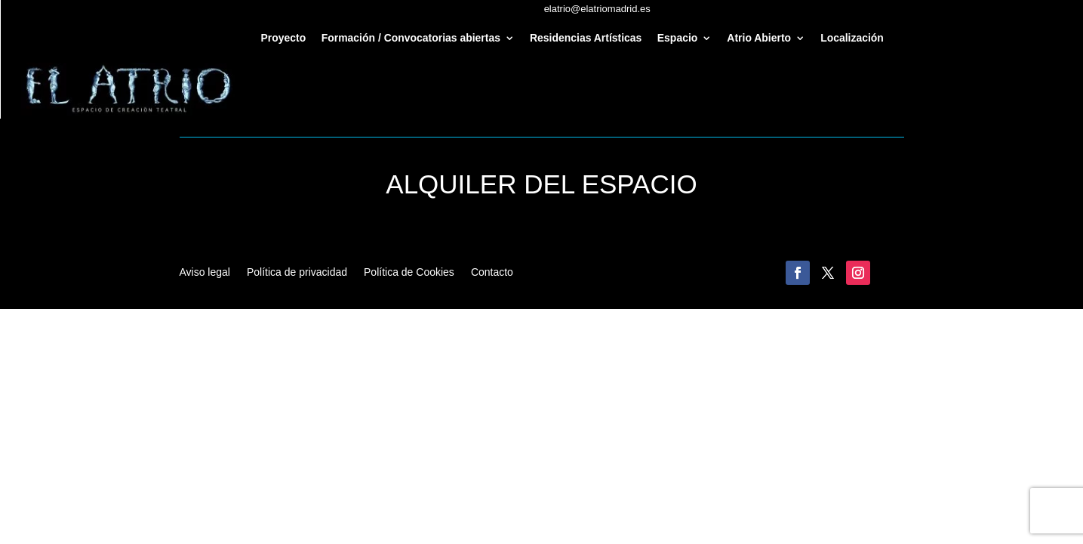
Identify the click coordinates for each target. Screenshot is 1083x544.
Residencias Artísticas (585, 38)
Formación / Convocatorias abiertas (411, 38)
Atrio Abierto (759, 38)
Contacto (492, 272)
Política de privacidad (297, 272)
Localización (852, 38)
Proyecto (283, 38)
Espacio (677, 38)
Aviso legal (205, 272)
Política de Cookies (409, 272)
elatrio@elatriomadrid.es (597, 8)
